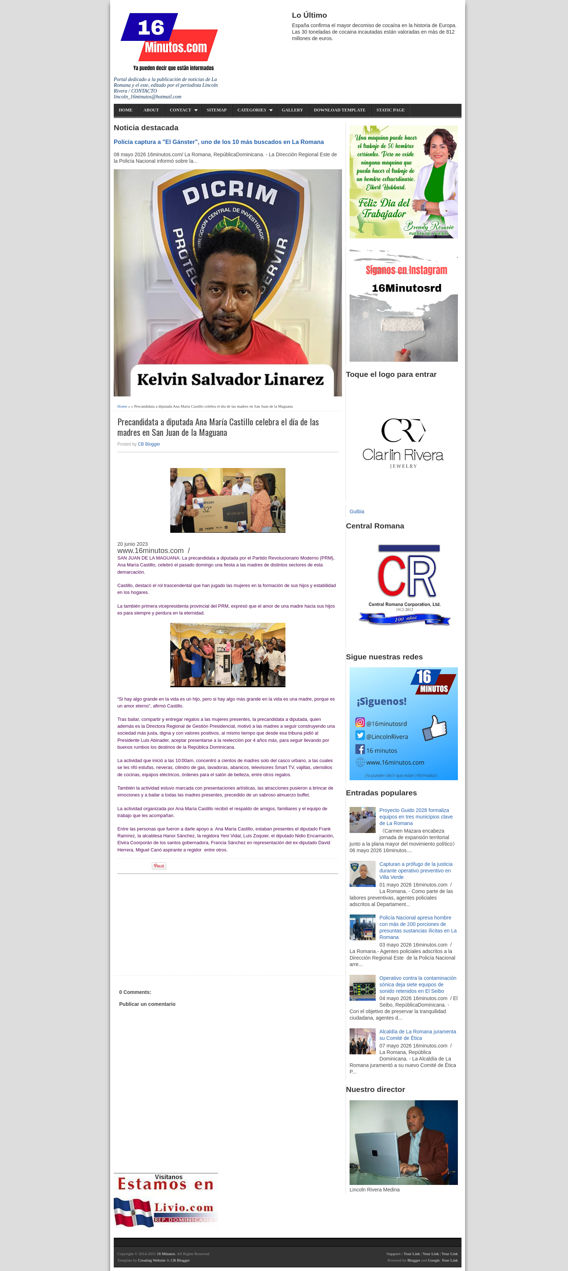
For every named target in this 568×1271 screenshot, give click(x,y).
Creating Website (152, 1260)
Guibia (357, 511)
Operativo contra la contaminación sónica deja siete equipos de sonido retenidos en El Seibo (418, 984)
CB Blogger (149, 444)
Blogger (414, 1260)
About (151, 109)
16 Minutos (166, 1253)
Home (126, 109)
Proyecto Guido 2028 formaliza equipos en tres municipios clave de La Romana (416, 816)
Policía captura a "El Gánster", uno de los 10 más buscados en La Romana (219, 142)
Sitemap (217, 109)
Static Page (390, 109)
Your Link (412, 1253)
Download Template (340, 109)
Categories (252, 109)
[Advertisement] (173, 924)
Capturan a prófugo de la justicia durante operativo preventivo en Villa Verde (416, 870)
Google (433, 1260)
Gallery (292, 109)
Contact (180, 109)
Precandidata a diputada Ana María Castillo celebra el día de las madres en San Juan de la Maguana (218, 426)
